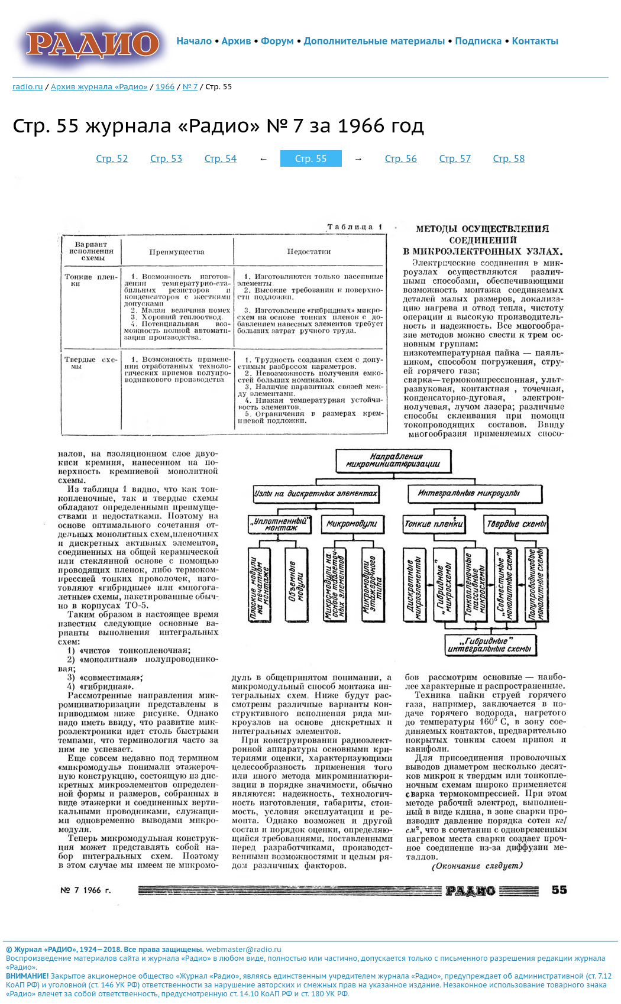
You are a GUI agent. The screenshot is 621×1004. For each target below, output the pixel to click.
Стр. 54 (221, 158)
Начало (194, 40)
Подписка (478, 40)
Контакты (535, 40)
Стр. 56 (401, 158)
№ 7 (190, 86)
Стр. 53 (166, 158)
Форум (277, 40)
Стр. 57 (455, 158)
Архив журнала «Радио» (99, 86)
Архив (236, 40)
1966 (165, 86)
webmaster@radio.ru (244, 949)
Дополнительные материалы (374, 40)
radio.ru (27, 86)
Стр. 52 (112, 158)
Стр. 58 (509, 158)
